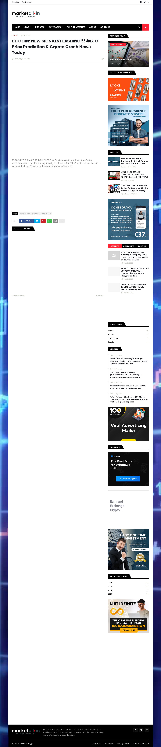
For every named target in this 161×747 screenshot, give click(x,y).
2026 (128, 582)
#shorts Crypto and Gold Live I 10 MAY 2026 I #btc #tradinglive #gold (133, 287)
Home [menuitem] (17, 27)
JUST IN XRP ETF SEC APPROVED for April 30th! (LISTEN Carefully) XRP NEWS (134, 174)
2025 (128, 586)
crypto (128, 342)
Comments (128, 246)
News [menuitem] (26, 27)
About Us (15, 2)
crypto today (24, 35)
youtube (35, 214)
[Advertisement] (99, 14)
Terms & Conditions (140, 743)
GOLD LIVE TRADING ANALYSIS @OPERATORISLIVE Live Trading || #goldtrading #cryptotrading (135, 272)
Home (14, 35)
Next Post (99, 295)
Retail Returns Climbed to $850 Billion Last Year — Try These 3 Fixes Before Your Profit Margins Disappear (129, 399)
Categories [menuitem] (54, 27)
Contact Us (26, 2)
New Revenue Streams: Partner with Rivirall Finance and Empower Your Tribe (134, 161)
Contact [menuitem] (105, 27)
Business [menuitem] (39, 27)
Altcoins (128, 330)
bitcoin (128, 334)
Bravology (27, 743)
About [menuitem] (92, 27)
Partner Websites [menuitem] (76, 27)
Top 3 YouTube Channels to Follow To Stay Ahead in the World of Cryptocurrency (134, 188)
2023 (128, 594)
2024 (128, 590)
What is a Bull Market (121, 59)
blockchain (128, 338)
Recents (115, 246)
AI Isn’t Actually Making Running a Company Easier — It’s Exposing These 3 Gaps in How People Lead (134, 256)
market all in (46, 214)
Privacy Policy (123, 743)
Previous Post (19, 295)
